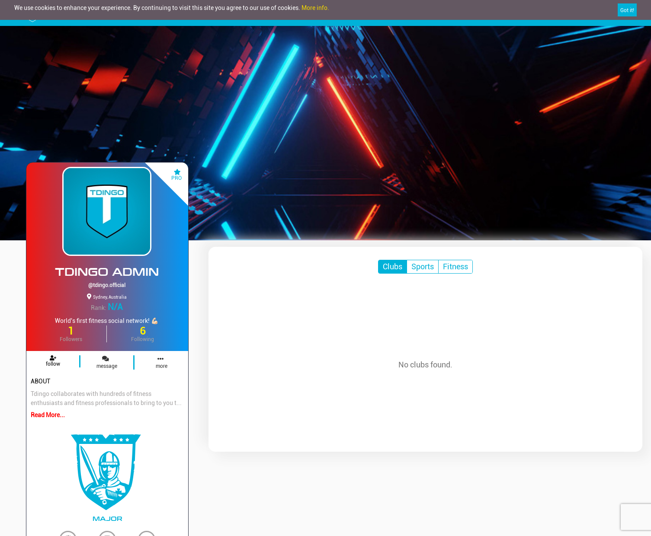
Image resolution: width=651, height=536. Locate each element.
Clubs (392, 266)
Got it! (627, 10)
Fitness (455, 266)
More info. (315, 7)
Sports (422, 266)
